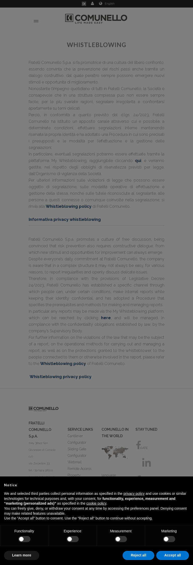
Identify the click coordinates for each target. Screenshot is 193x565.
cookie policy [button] (96, 503)
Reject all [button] (138, 555)
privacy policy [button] (133, 494)
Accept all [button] (172, 555)
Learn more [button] (21, 555)
